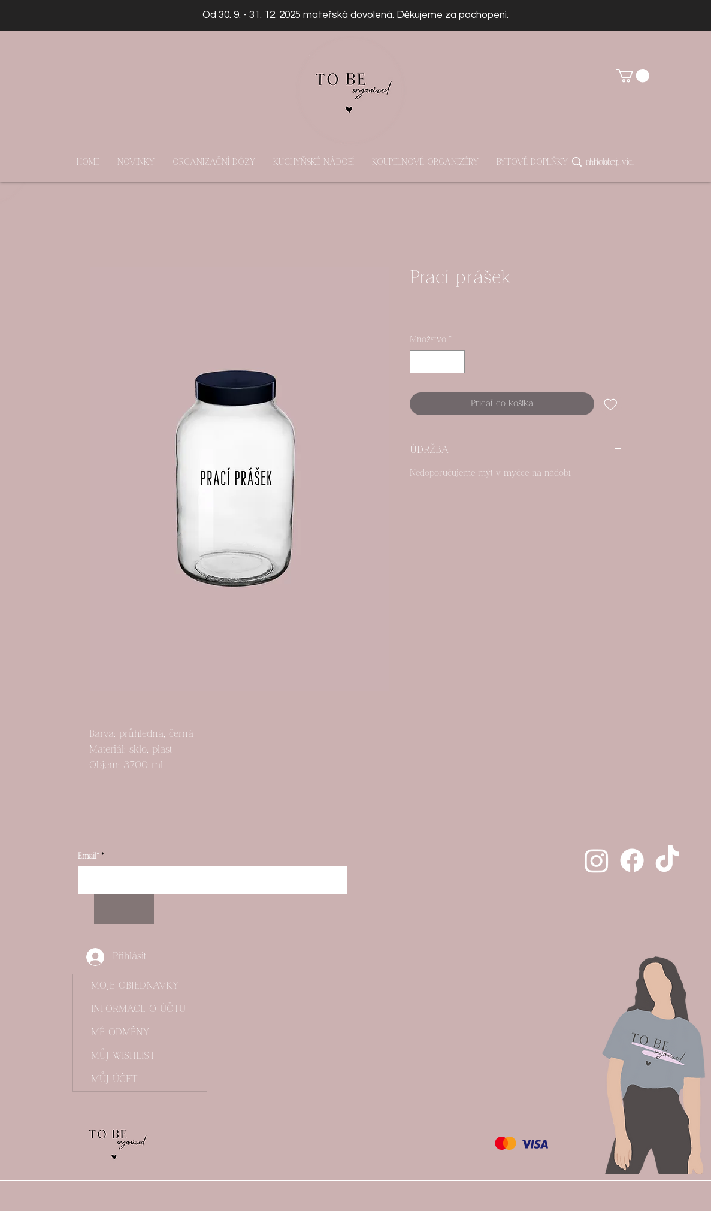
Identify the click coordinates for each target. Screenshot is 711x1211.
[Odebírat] (124, 909)
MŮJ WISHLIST (123, 1056)
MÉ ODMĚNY (120, 1032)
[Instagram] (596, 860)
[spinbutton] (437, 362)
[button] (632, 75)
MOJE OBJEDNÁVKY (134, 986)
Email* (88, 856)
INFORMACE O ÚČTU (138, 1009)
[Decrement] (420, 362)
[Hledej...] (606, 162)
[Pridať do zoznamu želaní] (610, 404)
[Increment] (455, 362)
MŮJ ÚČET (114, 1079)
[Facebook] (632, 860)
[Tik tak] (667, 860)
